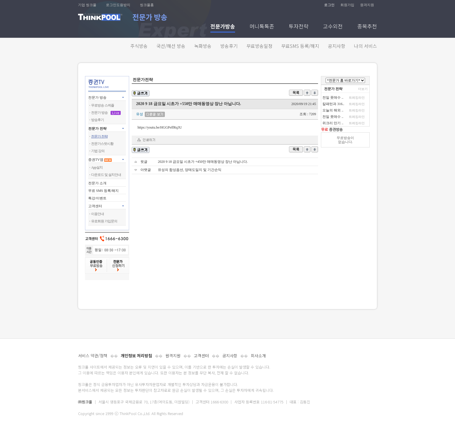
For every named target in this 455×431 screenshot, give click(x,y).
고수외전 (333, 27)
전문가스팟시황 (102, 144)
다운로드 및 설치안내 (106, 175)
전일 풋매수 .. (332, 97)
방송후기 (229, 45)
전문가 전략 (97, 129)
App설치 (97, 167)
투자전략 (298, 27)
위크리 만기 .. (332, 123)
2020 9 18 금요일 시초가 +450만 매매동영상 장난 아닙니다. (203, 162)
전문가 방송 (97, 97)
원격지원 (367, 5)
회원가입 (347, 5)
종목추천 (367, 27)
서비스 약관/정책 (92, 355)
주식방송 (139, 45)
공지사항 (336, 45)
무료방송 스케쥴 (102, 105)
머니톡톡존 (262, 27)
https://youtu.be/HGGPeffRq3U (160, 127)
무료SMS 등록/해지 (300, 45)
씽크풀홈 (147, 5)
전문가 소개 (97, 183)
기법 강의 (97, 151)
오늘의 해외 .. (332, 110)
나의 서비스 (365, 45)
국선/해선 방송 (170, 45)
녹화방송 (203, 45)
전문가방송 (222, 27)
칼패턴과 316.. (333, 104)
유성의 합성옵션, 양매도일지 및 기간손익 (189, 170)
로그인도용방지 (118, 5)
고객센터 (201, 355)
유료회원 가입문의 (104, 221)
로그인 (329, 5)
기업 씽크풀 (87, 5)
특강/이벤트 (97, 198)
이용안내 (97, 214)
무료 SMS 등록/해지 (103, 191)
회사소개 (258, 355)
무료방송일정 (259, 45)
